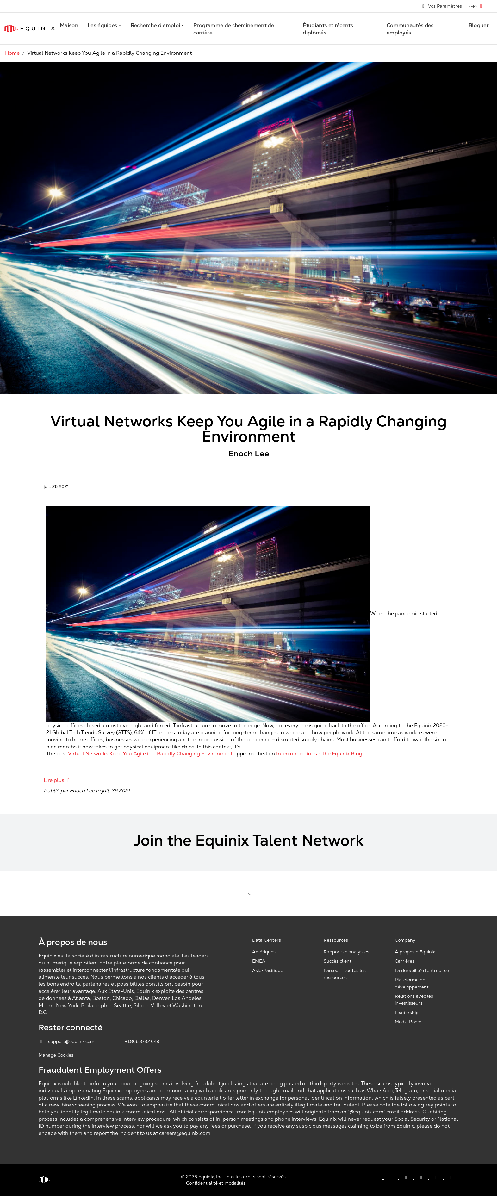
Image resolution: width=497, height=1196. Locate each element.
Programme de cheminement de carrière (233, 29)
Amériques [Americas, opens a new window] (264, 952)
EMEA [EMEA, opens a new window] (258, 961)
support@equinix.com (67, 1041)
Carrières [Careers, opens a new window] (404, 961)
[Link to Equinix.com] (29, 28)
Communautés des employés (410, 29)
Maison (69, 25)
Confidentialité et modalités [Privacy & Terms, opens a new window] (215, 1183)
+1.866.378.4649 (138, 1041)
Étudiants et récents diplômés (328, 29)
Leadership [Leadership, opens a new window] (407, 1012)
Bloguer (478, 25)
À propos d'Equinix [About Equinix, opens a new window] (415, 952)
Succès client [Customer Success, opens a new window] (337, 961)
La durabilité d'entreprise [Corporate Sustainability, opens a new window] (422, 970)
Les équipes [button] (102, 25)
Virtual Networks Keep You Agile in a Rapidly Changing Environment (150, 753)
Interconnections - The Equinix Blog (319, 753)
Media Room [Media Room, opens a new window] (408, 1022)
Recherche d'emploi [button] (155, 25)
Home (12, 53)
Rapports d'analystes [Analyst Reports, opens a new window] (346, 952)
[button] (476, 6)
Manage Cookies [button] (56, 1055)
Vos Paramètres (441, 6)
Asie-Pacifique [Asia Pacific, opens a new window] (267, 970)
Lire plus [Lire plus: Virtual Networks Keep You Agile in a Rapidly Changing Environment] (58, 780)
